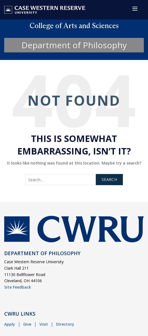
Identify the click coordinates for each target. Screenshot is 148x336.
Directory (65, 324)
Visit (43, 324)
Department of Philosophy (74, 45)
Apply (9, 324)
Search (109, 179)
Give (27, 324)
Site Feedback (17, 287)
